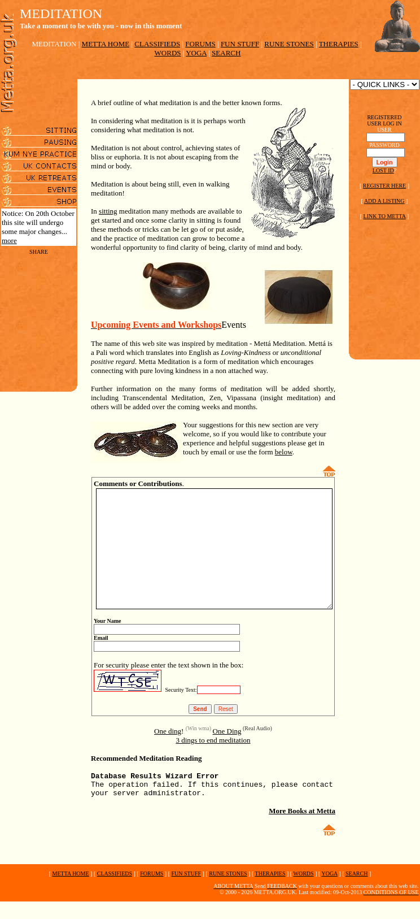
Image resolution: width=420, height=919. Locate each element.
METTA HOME (106, 44)
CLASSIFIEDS (157, 44)
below (178, 434)
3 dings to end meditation (213, 746)
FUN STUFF (240, 44)
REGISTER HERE (384, 186)
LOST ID (383, 170)
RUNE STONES (289, 44)
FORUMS (200, 44)
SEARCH (226, 53)
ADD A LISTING (384, 201)
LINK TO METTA (385, 216)
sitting (94, 193)
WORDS (168, 53)
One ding (167, 736)
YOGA (196, 53)
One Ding (227, 736)
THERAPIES (338, 44)
